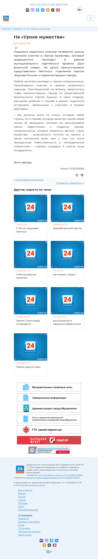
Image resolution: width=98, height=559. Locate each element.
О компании (25, 515)
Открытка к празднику (69, 183)
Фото (21, 506)
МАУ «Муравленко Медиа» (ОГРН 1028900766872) (60, 475)
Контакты (23, 518)
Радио (22, 496)
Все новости (25, 490)
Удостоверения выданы (29, 180)
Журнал (22, 503)
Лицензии (24, 528)
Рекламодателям (28, 510)
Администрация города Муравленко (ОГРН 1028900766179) (53, 478)
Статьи (22, 500)
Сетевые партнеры (29, 522)
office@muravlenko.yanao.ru (33, 485)
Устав (21, 525)
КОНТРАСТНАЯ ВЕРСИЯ (49, 4)
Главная (6, 29)
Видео (22, 493)
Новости (18, 29)
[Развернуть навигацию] (91, 18)
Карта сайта (24, 535)
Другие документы (29, 531)
